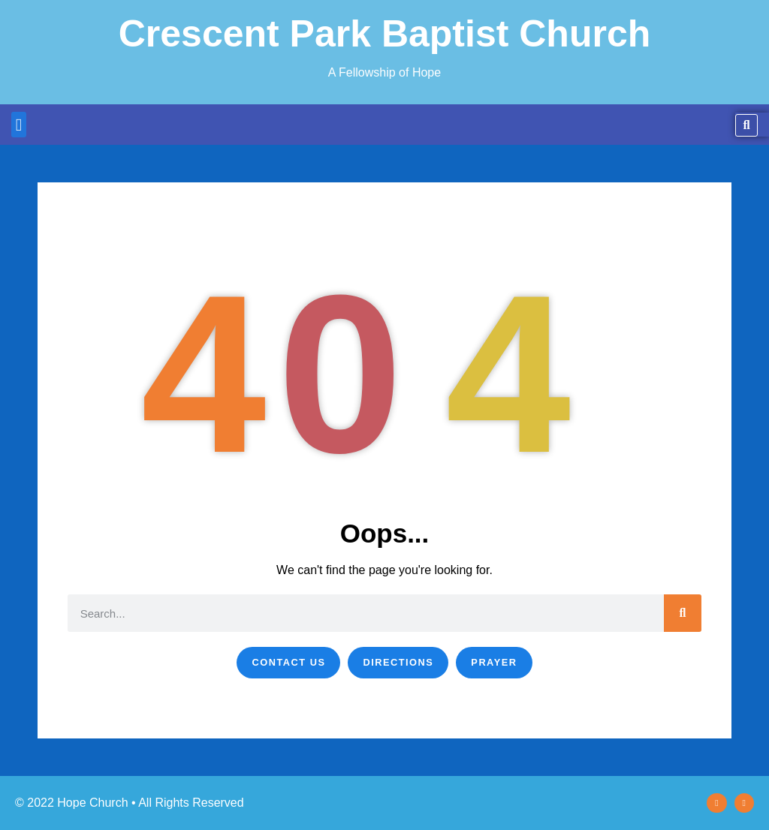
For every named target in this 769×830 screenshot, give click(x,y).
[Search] (682, 613)
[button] (18, 125)
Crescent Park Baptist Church (385, 34)
